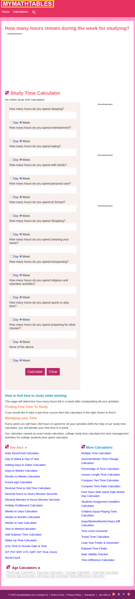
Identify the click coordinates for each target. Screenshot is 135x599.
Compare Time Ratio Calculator (101, 486)
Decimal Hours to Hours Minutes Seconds (31, 493)
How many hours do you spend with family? (38, 165)
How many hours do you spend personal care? (40, 183)
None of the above (21, 347)
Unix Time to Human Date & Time (26, 546)
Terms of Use (57, 595)
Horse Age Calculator (20, 572)
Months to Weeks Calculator (22, 476)
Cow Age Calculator (50, 572)
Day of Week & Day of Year (22, 458)
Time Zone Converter (94, 531)
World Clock (12, 557)
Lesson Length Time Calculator (100, 474)
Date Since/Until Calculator (22, 453)
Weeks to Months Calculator (22, 517)
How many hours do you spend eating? (35, 146)
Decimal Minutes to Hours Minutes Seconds (32, 499)
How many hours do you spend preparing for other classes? (42, 326)
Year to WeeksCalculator (20, 528)
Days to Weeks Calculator (21, 470)
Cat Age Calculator (78, 572)
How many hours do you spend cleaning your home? (39, 241)
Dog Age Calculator (105, 572)
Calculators (20, 11)
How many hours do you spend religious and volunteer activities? (38, 282)
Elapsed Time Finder (94, 548)
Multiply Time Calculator (96, 453)
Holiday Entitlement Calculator (24, 505)
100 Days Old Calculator (53, 575)
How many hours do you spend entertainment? (40, 127)
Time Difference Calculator (98, 559)
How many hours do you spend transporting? (38, 261)
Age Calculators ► (26, 568)
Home (5, 11)
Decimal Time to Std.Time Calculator (28, 488)
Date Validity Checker (94, 554)
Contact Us (42, 595)
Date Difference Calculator (87, 575)
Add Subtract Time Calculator (23, 534)
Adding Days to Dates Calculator (25, 464)
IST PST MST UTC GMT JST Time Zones (31, 552)
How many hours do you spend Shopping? (37, 220)
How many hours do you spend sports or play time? (39, 304)
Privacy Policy (74, 595)
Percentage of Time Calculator (100, 468)
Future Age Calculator (18, 482)
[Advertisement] (70, 61)
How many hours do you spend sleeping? (36, 108)
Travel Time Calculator (95, 536)
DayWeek (20, 122)
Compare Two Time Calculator (100, 480)
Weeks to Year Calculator (21, 522)
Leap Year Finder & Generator (100, 542)
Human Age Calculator (21, 575)
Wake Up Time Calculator (21, 540)
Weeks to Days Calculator (21, 511)
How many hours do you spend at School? (37, 202)
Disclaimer (90, 595)
